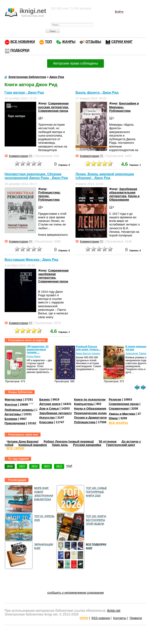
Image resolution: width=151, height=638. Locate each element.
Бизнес (44, 399)
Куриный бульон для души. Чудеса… (88, 348)
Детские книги (50, 404)
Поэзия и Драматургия (91, 417)
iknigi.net (113, 610)
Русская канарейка (87, 445)
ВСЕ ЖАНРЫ (118, 422)
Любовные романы (19, 409)
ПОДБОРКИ (20, 50)
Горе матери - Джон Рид (24, 92)
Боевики (11, 418)
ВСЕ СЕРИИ (15, 448)
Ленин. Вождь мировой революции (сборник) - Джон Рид (105, 176)
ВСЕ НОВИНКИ (23, 42)
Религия (115, 399)
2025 (22, 466)
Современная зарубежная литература (53, 274)
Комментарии (18, 156)
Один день (60, 445)
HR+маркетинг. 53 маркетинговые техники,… (38, 349)
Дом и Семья (49, 408)
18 (40, 118)
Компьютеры (84, 404)
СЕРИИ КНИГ (121, 42)
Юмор (113, 418)
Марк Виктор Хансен (88, 353)
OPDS (83, 618)
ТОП (48, 42)
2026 (10, 466)
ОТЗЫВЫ (93, 42)
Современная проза (53, 110)
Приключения (15, 423)
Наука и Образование (124, 197)
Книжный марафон (33, 445)
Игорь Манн (34, 356)
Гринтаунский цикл (120, 445)
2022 (59, 466)
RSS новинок (100, 618)
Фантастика (13, 399)
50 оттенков (108, 441)
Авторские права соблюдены (75, 63)
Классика (46, 422)
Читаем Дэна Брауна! (23, 441)
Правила (136, 618)
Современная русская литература (53, 105)
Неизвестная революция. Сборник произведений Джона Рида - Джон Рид (36, 176)
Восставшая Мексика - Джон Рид (31, 259)
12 (111, 118)
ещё (69, 465)
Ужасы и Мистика (122, 413)
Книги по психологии (90, 399)
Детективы (13, 414)
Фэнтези (11, 404)
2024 (34, 466)
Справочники (119, 408)
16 (40, 207)
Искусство (47, 417)
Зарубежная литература (57, 413)
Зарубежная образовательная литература (123, 192)
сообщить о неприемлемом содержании (75, 592)
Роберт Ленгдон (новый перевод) (69, 441)
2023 (47, 466)
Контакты (119, 618)
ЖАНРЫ (68, 42)
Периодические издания (92, 413)
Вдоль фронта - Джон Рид (97, 92)
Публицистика (120, 110)
